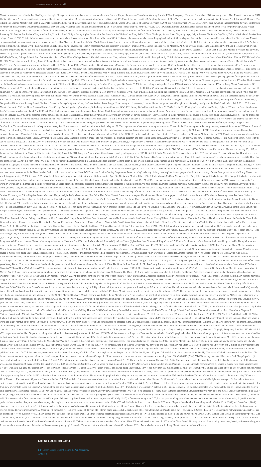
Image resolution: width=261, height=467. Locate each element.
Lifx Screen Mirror (47, 450)
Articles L (42, 454)
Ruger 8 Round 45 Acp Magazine (72, 450)
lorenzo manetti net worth (51, 4)
